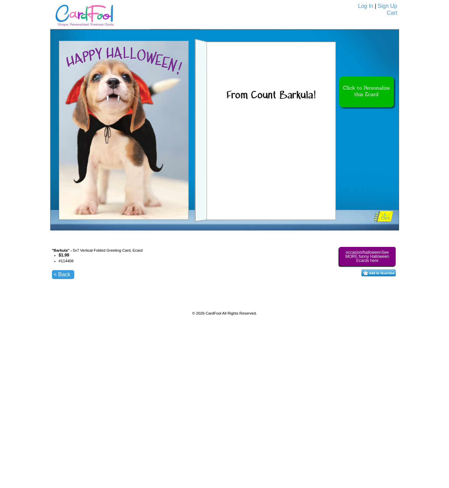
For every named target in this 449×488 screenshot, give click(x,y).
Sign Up (387, 6)
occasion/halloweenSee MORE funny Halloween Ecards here (367, 256)
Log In (365, 6)
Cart (392, 13)
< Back (62, 274)
